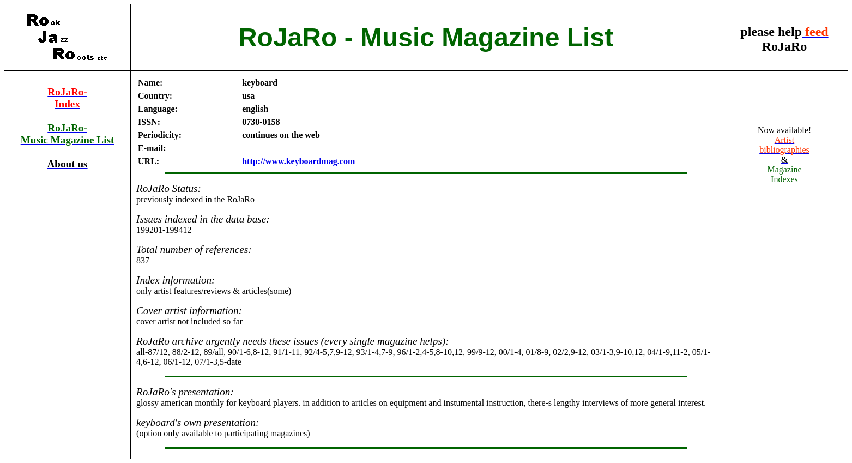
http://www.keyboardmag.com (298, 161)
